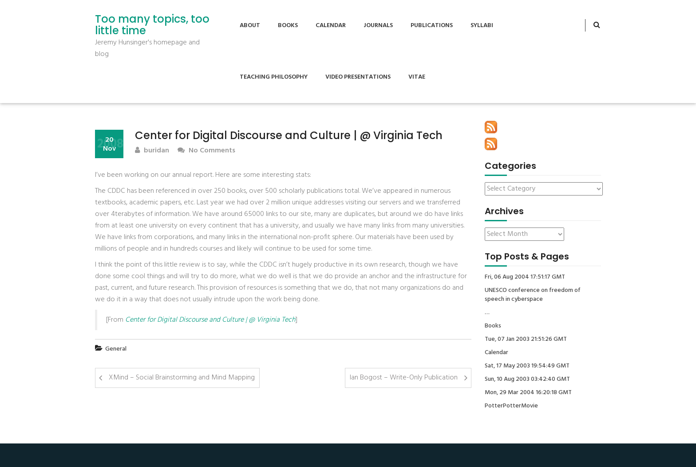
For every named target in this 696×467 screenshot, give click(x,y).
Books (288, 25)
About (250, 25)
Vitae (416, 77)
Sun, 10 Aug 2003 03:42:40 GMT (527, 379)
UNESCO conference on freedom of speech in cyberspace (533, 295)
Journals (378, 25)
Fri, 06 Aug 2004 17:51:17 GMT (525, 277)
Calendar (331, 25)
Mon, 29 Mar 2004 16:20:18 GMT (528, 392)
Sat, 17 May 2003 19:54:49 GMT (527, 366)
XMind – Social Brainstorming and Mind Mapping (182, 377)
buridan (152, 151)
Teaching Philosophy (274, 77)
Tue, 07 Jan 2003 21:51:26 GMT (526, 339)
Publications (432, 25)
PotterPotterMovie (511, 406)
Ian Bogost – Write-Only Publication (404, 377)
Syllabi (482, 25)
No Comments (206, 151)
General (116, 349)
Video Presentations (358, 77)
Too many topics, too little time (152, 25)
